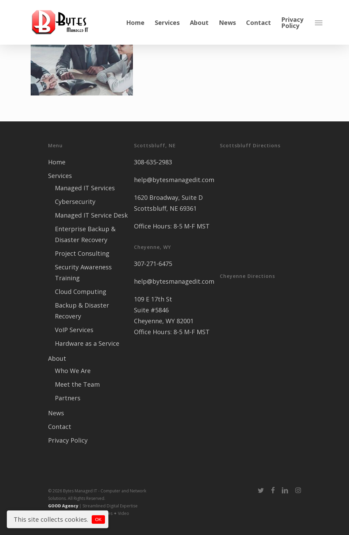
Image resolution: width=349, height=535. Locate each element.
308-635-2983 (153, 162)
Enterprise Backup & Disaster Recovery (85, 234)
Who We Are (73, 371)
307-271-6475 (153, 263)
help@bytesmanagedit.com (174, 180)
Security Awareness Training (83, 272)
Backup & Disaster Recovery (82, 310)
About (57, 358)
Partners (67, 398)
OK (98, 519)
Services (60, 176)
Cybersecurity (75, 201)
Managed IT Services (85, 188)
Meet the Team (77, 384)
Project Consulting (82, 253)
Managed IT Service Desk (91, 215)
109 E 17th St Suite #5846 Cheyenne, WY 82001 (164, 310)
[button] (318, 22)
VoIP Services (74, 330)
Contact (59, 426)
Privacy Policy (68, 440)
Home (56, 162)
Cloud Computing (80, 291)
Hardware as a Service (87, 343)
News (56, 413)
